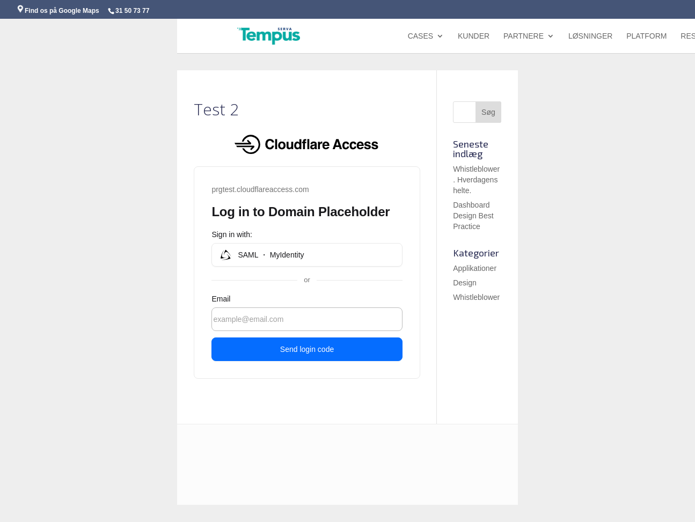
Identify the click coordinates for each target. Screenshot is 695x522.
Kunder (473, 36)
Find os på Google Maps (57, 10)
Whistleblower (476, 297)
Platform (646, 36)
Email (220, 299)
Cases (420, 36)
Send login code (307, 349)
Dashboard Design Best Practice (473, 216)
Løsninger (590, 36)
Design (465, 282)
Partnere (523, 36)
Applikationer (474, 268)
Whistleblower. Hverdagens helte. (476, 180)
